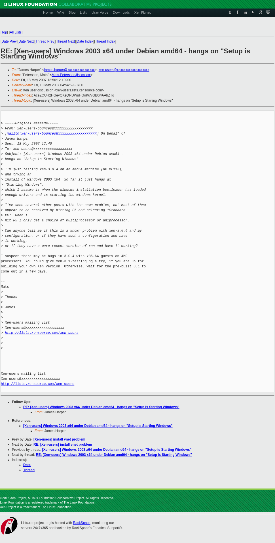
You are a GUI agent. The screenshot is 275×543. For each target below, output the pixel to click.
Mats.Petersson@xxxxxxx (71, 75)
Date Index (85, 41)
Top (4, 32)
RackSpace (81, 523)
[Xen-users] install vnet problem (59, 439)
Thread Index (105, 41)
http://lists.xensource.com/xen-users (41, 332)
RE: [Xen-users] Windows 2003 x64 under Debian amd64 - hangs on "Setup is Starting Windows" (101, 407)
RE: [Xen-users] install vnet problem (62, 444)
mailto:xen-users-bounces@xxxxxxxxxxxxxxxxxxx (52, 133)
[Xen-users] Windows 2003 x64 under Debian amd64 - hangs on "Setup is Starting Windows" (98, 426)
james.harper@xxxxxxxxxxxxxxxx (69, 70)
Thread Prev (44, 41)
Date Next (25, 41)
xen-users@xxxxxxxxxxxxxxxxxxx (124, 70)
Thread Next (65, 41)
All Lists (16, 32)
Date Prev (8, 41)
